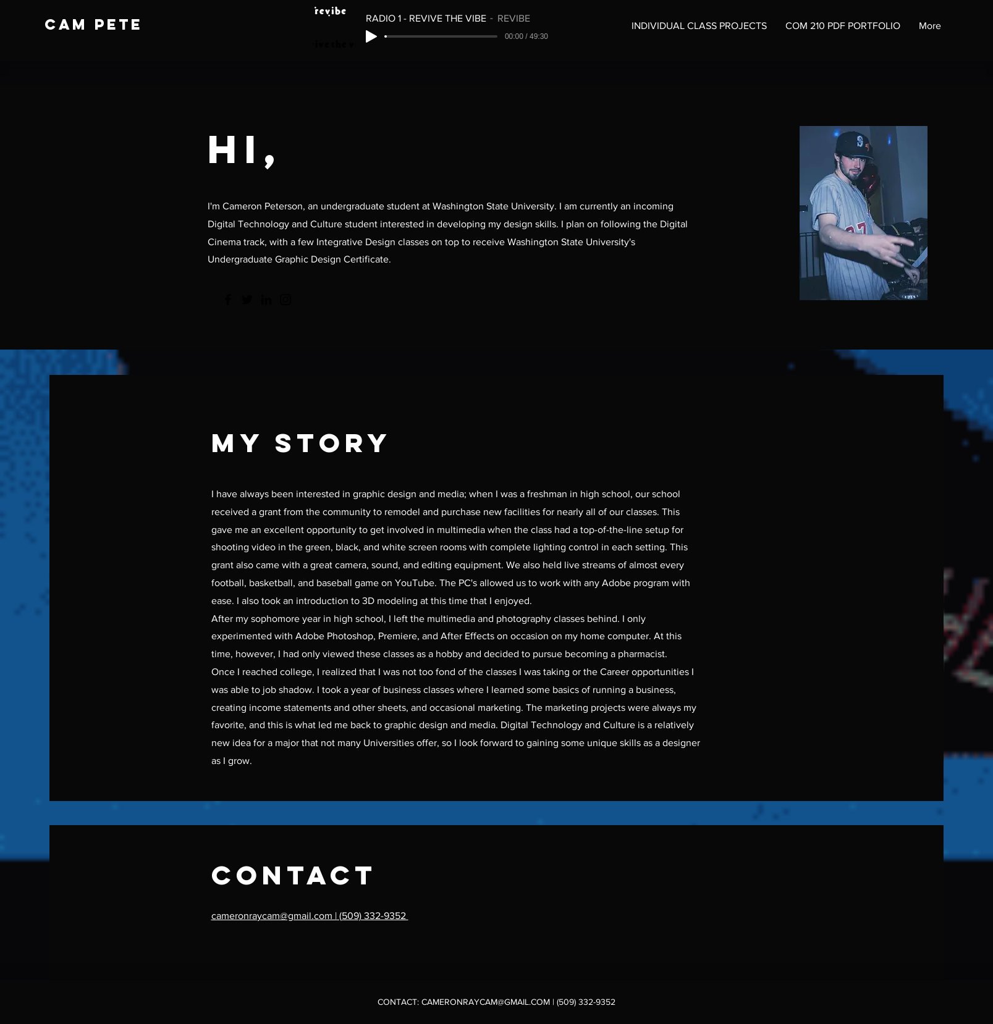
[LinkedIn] (266, 299)
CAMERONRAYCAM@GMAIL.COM (485, 1002)
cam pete (93, 24)
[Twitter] (247, 299)
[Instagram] (285, 299)
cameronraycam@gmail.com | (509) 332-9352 (309, 915)
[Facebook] (228, 299)
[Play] (371, 36)
